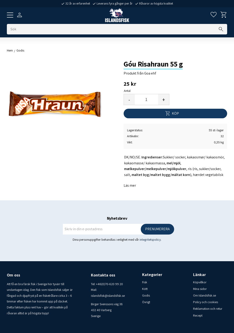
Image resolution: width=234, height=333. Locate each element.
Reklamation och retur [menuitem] (207, 309)
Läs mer (130, 185)
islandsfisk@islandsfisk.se (108, 296)
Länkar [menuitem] (199, 275)
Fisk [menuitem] (144, 282)
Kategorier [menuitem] (152, 275)
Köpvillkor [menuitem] (200, 282)
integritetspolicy (150, 239)
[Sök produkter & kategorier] (117, 29)
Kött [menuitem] (145, 289)
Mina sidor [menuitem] (200, 289)
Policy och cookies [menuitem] (205, 302)
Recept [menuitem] (197, 315)
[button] (10, 15)
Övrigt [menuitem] (146, 302)
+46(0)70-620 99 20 (109, 284)
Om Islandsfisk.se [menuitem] (204, 295)
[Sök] (221, 29)
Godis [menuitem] (146, 295)
